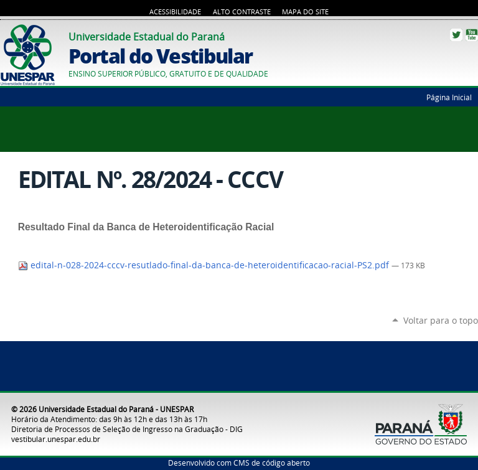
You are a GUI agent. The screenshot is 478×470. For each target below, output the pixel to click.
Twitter (456, 35)
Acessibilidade (175, 11)
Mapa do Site (305, 11)
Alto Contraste (242, 11)
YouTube (472, 35)
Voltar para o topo (440, 320)
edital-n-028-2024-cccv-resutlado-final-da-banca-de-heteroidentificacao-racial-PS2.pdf (204, 265)
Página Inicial (449, 97)
